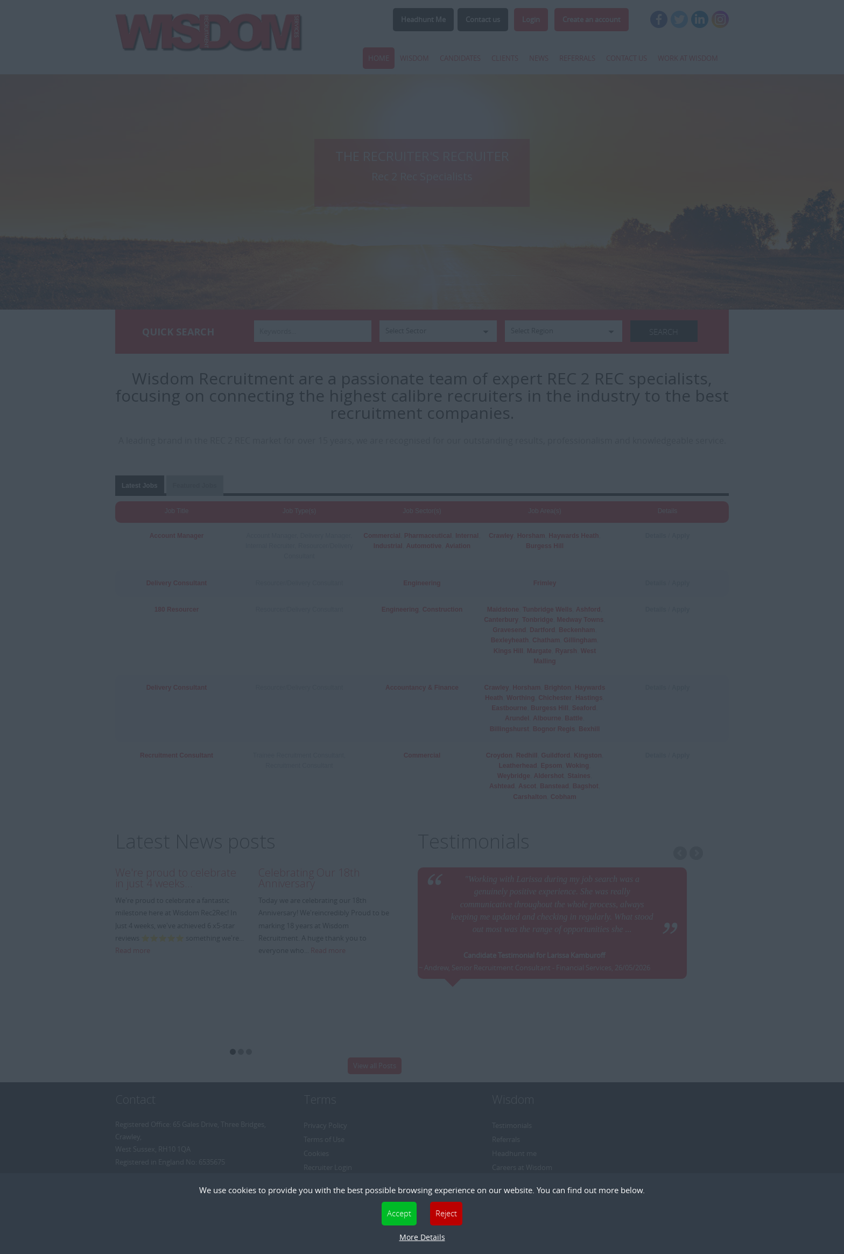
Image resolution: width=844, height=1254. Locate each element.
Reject (446, 1213)
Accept (399, 1213)
